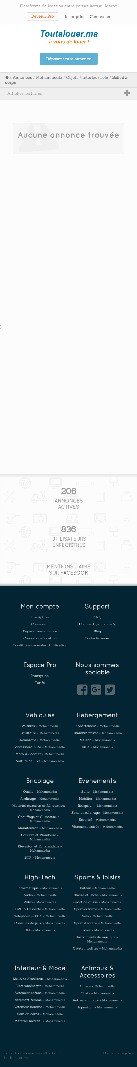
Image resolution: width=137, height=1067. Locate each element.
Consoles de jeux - (39, 923)
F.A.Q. (97, 617)
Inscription (75, 16)
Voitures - (40, 726)
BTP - (39, 857)
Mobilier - (97, 798)
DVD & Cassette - (40, 909)
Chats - (97, 993)
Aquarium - (97, 1007)
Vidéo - (39, 902)
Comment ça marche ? (97, 624)
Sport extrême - (97, 909)
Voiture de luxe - (40, 761)
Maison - (97, 740)
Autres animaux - (97, 1000)
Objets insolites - (97, 948)
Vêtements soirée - (97, 826)
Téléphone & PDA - (40, 916)
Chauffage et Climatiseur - (40, 819)
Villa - (97, 747)
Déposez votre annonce (68, 58)
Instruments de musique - (97, 939)
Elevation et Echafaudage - (40, 848)
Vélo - (97, 916)
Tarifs (40, 683)
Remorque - (40, 740)
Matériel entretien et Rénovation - (39, 807)
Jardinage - (39, 798)
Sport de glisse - (97, 902)
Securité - (97, 819)
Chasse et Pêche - (97, 895)
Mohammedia (49, 77)
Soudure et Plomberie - (40, 837)
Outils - (40, 791)
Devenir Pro (42, 16)
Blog (97, 631)
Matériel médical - (39, 1021)
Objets (72, 77)
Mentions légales (118, 1053)
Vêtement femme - (40, 1000)
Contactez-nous (97, 638)
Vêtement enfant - (40, 993)
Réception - (97, 805)
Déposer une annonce (40, 631)
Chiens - (97, 986)
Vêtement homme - (40, 1007)
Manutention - (40, 828)
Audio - (40, 895)
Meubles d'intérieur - (40, 979)
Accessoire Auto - (40, 747)
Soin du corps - (40, 1014)
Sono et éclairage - (97, 812)
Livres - (97, 930)
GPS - (39, 930)
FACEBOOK (74, 573)
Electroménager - (39, 986)
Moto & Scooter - (39, 754)
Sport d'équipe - (97, 923)
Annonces (22, 77)
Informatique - (39, 888)
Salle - (97, 791)
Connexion (100, 16)
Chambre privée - (97, 733)
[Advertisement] (68, 228)
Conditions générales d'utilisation (40, 645)
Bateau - (97, 888)
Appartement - (97, 726)
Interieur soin (95, 77)
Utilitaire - (40, 733)
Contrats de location (40, 638)
